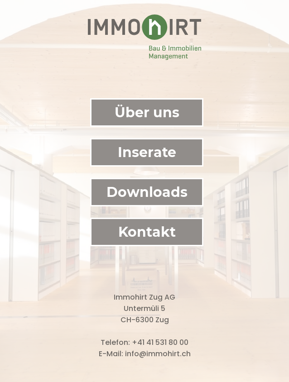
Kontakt (147, 232)
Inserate (147, 152)
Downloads (147, 192)
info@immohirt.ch (158, 354)
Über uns (147, 112)
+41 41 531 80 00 (160, 342)
